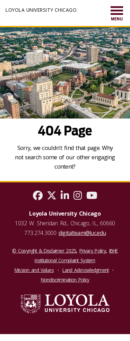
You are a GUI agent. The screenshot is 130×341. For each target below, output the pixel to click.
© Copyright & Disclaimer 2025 (44, 250)
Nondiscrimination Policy (65, 279)
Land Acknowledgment (85, 270)
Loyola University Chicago (41, 10)
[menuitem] (117, 14)
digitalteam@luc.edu (82, 233)
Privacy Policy (92, 250)
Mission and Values (34, 270)
